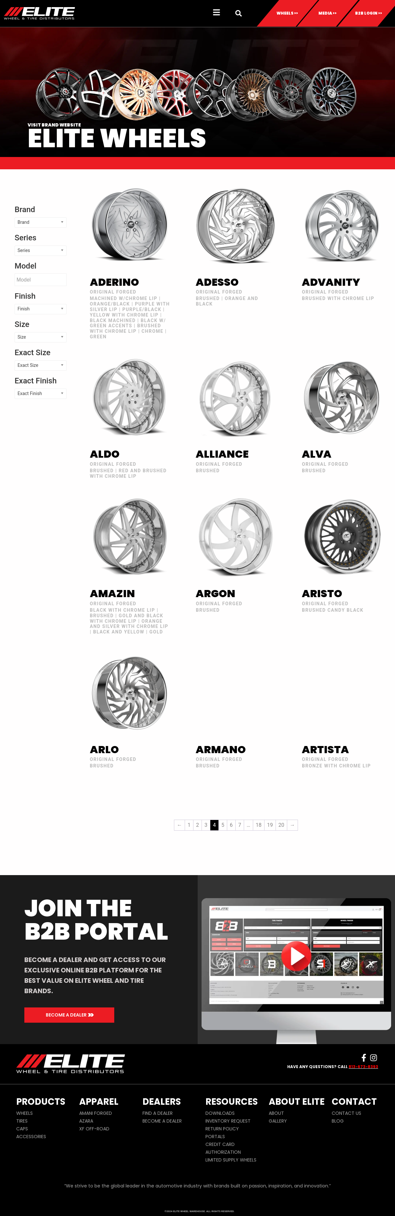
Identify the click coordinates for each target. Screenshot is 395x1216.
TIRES (22, 1121)
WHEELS (24, 1113)
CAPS (22, 1129)
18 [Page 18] (259, 825)
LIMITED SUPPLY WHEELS (230, 1160)
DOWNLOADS (220, 1113)
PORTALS (215, 1136)
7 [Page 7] (239, 825)
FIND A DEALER (157, 1113)
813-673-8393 (363, 1066)
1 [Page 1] (189, 825)
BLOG (338, 1121)
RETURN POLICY (222, 1129)
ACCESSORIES (31, 1136)
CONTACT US (346, 1113)
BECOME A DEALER (162, 1121)
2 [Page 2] (197, 825)
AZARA (86, 1121)
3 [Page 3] (205, 825)
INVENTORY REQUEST (228, 1121)
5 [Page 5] (222, 825)
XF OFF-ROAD (94, 1129)
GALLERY (278, 1121)
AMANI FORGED (95, 1113)
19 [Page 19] (270, 825)
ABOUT (276, 1113)
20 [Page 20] (281, 825)
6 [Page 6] (231, 825)
